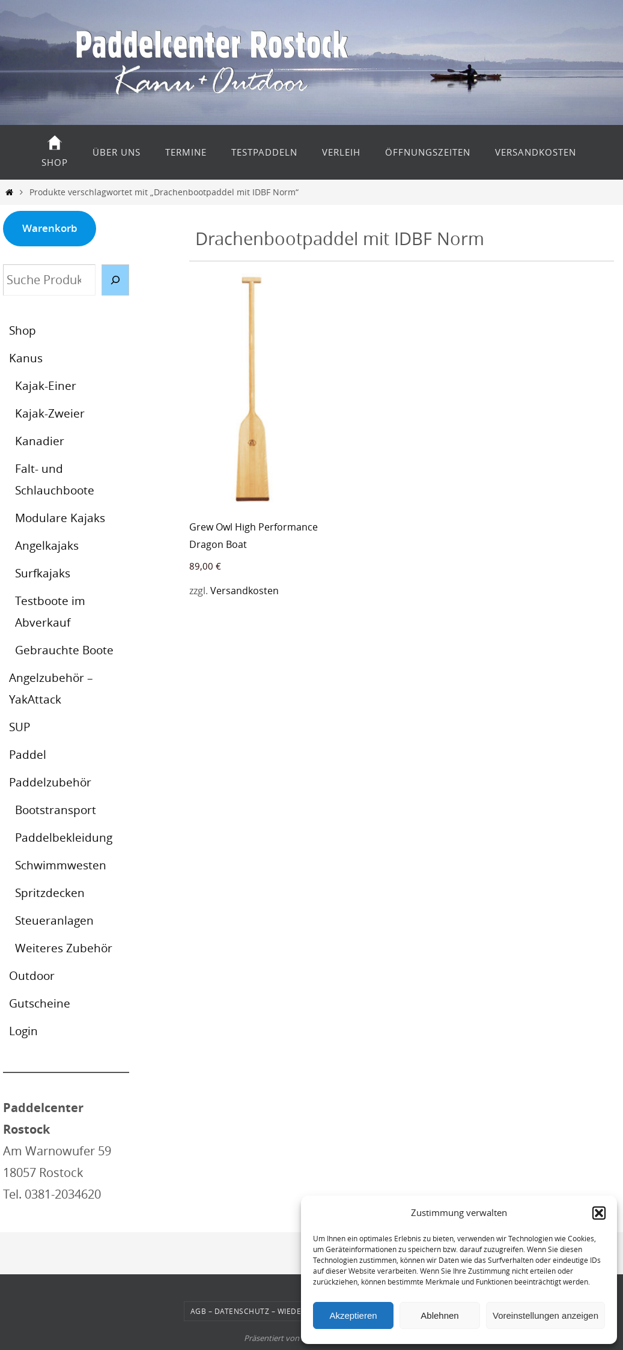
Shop (23, 330)
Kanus (26, 358)
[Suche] (115, 280)
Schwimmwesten (63, 865)
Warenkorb (49, 228)
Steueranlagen (55, 920)
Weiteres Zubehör (64, 948)
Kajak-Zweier (50, 413)
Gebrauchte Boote (66, 650)
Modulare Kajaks (61, 517)
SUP (20, 727)
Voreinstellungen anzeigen (545, 1315)
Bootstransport (57, 809)
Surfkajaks (44, 573)
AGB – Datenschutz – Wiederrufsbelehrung (280, 1311)
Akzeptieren (353, 1315)
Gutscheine (40, 1003)
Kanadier (39, 441)
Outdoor (32, 975)
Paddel (28, 754)
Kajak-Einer (46, 385)
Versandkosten (244, 590)
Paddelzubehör (51, 782)
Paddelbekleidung (64, 837)
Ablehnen (439, 1315)
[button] (599, 1213)
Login (24, 1031)
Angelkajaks (48, 545)
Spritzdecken (51, 892)
